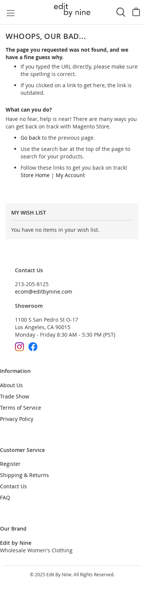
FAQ (5, 497)
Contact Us (13, 486)
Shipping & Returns (24, 475)
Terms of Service (20, 407)
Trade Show (14, 396)
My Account (70, 175)
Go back (30, 137)
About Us (11, 385)
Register (10, 463)
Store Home (35, 175)
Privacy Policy (16, 418)
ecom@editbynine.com (43, 291)
